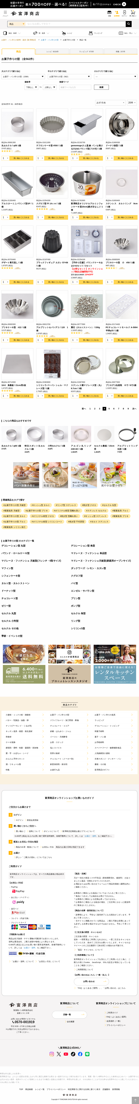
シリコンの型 (78, 628)
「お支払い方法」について (47, 961)
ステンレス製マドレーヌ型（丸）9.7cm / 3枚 (87, 387)
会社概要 (70, 1022)
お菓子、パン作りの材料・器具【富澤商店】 (19, 40)
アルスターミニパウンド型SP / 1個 (17, 205)
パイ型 (74, 583)
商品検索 (29, 1089)
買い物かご (19, 831)
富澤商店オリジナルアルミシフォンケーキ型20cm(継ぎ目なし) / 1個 (87, 206)
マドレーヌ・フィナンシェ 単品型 (89, 553)
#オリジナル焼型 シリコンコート (47, 521)
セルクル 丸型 (8, 613)
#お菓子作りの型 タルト (14, 516)
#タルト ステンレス (99, 521)
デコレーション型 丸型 (13, 545)
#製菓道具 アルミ (120, 510)
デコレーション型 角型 (83, 545)
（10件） (87, 154)
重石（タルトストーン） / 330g (85, 327)
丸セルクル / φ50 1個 (11, 145)
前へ (84, 408)
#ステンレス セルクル (96, 510)
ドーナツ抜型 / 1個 (114, 145)
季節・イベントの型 (11, 636)
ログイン (19, 820)
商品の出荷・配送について (26, 847)
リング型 (75, 621)
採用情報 (116, 1089)
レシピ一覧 (40, 1089)
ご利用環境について (83, 969)
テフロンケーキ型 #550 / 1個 (49, 145)
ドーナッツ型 (8, 591)
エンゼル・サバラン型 (82, 591)
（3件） (87, 333)
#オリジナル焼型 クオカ (43, 516)
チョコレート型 (9, 598)
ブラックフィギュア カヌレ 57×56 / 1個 (52, 264)
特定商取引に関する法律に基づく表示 (84, 1089)
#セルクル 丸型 (109, 505)
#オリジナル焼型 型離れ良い (67, 510)
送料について (33, 831)
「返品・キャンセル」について (88, 950)
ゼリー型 (6, 606)
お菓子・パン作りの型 (50, 40)
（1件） (52, 209)
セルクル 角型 (78, 613)
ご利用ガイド (111, 1013)
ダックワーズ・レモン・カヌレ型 (88, 568)
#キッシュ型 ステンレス (95, 516)
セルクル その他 (9, 628)
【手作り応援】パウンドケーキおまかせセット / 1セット (87, 264)
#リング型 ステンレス (66, 505)
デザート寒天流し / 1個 (12, 262)
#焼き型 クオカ (89, 505)
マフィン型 (7, 568)
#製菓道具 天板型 (11, 510)
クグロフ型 (77, 576)
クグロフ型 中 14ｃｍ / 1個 (48, 203)
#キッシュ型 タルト (41, 505)
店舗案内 (106, 1089)
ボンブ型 (75, 606)
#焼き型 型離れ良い (69, 516)
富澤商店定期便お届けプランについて (77, 831)
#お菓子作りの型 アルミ (14, 521)
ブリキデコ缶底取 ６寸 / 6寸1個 (121, 385)
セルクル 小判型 (9, 621)
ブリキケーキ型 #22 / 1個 (13, 327)
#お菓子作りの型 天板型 (14, 505)
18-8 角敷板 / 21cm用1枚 (13, 385)
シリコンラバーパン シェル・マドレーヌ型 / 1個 (52, 387)
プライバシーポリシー (115, 1025)
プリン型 (75, 598)
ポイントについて (50, 831)
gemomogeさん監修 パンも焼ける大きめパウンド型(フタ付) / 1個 (87, 147)
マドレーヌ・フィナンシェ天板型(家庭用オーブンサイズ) (101, 561)
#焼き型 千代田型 (76, 521)
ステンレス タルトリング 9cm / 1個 (122, 205)
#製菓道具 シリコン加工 (14, 527)
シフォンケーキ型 (10, 576)
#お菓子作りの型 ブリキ (37, 510)
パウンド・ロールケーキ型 (15, 553)
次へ (134, 408)
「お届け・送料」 (90, 836)
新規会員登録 (31, 820)
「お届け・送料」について (21, 961)
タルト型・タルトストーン (15, 583)
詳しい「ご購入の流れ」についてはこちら (33, 857)
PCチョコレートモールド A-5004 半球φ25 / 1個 (122, 329)
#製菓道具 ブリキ (120, 516)
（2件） (17, 151)
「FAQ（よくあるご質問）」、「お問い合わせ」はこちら (100, 988)
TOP (21, 1089)
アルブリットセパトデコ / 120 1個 (52, 329)
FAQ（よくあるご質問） (115, 1017)
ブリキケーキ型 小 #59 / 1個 (120, 262)
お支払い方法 (47, 847)
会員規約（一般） (113, 1021)
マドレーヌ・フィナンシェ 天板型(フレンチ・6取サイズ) (31, 561)
